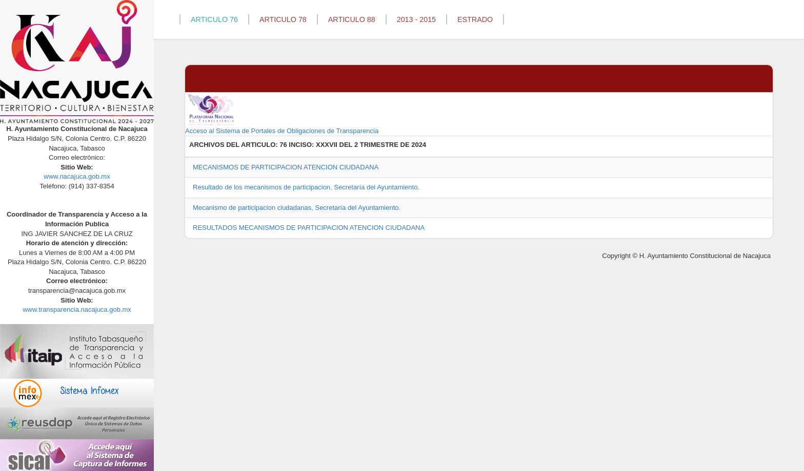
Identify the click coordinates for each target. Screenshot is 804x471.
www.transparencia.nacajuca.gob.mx (77, 309)
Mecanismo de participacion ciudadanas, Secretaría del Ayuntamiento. (296, 207)
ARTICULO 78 (283, 19)
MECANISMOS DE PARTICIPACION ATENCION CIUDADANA (285, 167)
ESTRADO (475, 19)
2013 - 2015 (416, 19)
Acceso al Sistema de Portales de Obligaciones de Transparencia (281, 114)
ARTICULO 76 (214, 19)
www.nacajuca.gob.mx (77, 176)
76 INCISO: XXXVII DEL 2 (318, 144)
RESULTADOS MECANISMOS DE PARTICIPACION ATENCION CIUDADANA (309, 227)
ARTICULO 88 (351, 19)
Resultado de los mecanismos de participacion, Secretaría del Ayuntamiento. (306, 187)
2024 (418, 144)
